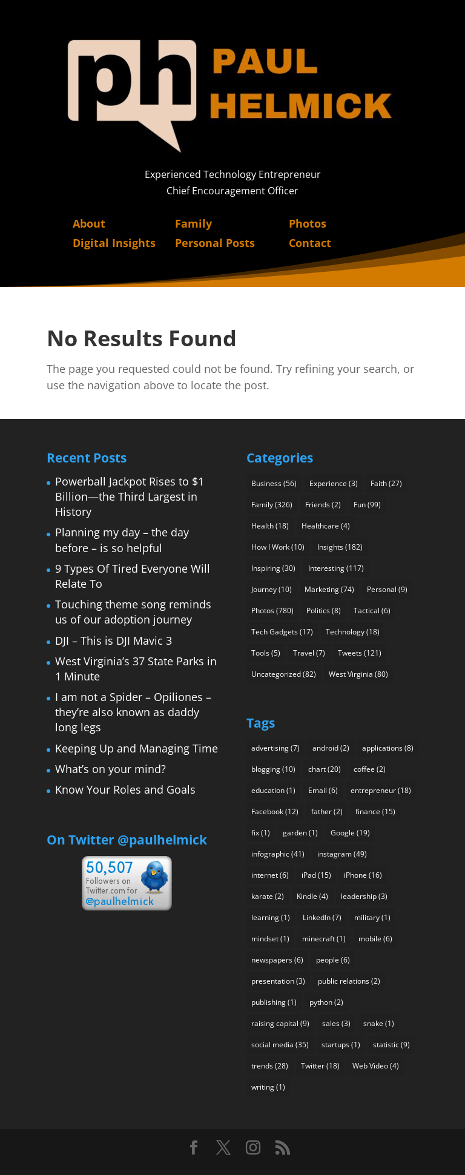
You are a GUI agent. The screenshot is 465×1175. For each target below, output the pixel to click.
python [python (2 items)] (326, 1002)
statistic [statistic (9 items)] (391, 1044)
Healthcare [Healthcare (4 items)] (326, 526)
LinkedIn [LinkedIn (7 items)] (322, 917)
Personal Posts (215, 242)
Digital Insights (114, 242)
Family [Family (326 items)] (271, 504)
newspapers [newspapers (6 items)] (277, 960)
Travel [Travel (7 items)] (309, 653)
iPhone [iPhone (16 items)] (363, 875)
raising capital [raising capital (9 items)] (280, 1023)
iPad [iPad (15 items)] (316, 875)
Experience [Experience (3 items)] (333, 483)
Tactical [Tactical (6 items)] (372, 610)
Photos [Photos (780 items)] (272, 610)
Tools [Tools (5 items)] (265, 653)
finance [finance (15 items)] (375, 811)
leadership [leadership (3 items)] (364, 896)
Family (193, 223)
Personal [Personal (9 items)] (387, 589)
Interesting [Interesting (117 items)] (336, 568)
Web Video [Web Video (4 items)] (375, 1066)
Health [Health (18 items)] (270, 526)
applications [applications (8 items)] (388, 748)
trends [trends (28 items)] (269, 1066)
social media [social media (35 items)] (280, 1044)
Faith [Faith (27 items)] (386, 483)
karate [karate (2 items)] (267, 896)
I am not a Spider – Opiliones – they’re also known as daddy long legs (133, 712)
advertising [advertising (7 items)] (275, 748)
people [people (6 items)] (333, 960)
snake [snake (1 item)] (378, 1023)
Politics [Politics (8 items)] (323, 610)
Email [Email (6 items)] (323, 790)
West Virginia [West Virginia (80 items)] (358, 674)
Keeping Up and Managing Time (136, 748)
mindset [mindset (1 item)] (270, 938)
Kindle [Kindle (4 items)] (312, 896)
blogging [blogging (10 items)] (273, 769)
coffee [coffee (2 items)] (370, 769)
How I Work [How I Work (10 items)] (278, 547)
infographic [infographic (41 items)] (278, 854)
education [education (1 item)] (273, 790)
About (89, 223)
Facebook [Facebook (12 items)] (274, 811)
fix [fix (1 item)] (260, 833)
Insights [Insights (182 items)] (340, 547)
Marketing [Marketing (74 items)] (329, 589)
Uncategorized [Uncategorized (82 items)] (283, 674)
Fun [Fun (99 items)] (367, 504)
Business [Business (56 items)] (274, 483)
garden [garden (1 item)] (300, 833)
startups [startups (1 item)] (341, 1044)
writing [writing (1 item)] (268, 1087)
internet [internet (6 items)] (270, 875)
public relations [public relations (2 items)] (349, 981)
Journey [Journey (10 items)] (271, 589)
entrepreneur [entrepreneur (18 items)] (381, 790)
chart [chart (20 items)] (324, 769)
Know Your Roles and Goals (125, 789)
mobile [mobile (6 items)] (375, 938)
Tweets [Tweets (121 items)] (359, 653)
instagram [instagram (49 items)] (342, 854)
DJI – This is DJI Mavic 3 (113, 640)
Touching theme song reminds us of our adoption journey (133, 612)
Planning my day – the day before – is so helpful (122, 540)
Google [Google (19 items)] (350, 833)
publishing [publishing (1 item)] (274, 1002)
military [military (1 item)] (372, 917)
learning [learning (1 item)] (270, 917)
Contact (310, 242)
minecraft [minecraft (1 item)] (324, 938)
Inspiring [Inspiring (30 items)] (273, 568)
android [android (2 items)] (330, 748)
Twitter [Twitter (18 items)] (320, 1066)
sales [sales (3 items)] (336, 1023)
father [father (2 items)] (327, 811)
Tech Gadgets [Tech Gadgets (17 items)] (282, 632)
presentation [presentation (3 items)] (278, 981)
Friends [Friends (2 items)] (323, 504)
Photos (307, 223)
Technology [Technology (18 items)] (353, 632)
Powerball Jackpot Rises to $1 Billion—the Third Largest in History (129, 496)
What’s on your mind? (110, 769)
